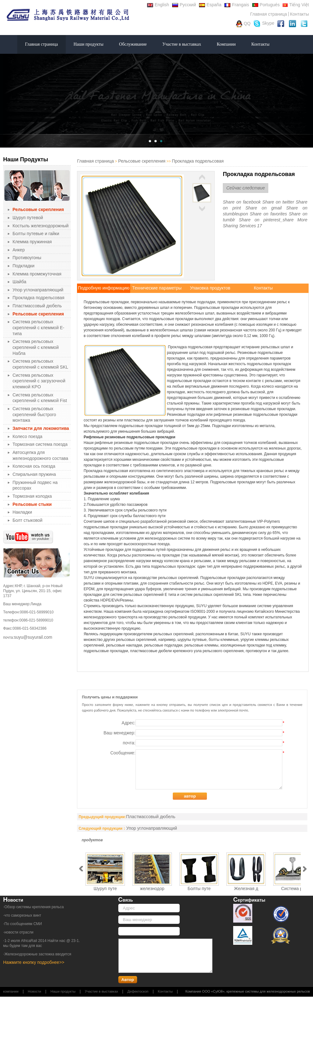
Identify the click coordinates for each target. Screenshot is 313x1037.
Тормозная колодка (32, 496)
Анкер (19, 249)
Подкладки (23, 265)
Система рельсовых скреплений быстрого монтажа (34, 414)
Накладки (22, 512)
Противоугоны (27, 257)
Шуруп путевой (28, 217)
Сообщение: (197, 769)
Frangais (236, 4)
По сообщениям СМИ (23, 924)
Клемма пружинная (32, 241)
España (210, 4)
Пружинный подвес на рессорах (35, 485)
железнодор (152, 888)
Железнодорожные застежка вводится (37, 954)
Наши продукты (88, 44)
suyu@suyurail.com (33, 637)
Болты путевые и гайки (36, 233)
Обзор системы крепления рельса (34, 907)
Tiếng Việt (296, 4)
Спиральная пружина (34, 474)
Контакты (299, 14)
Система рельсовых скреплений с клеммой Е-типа (38, 327)
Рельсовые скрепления (141, 161)
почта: (203, 742)
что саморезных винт (22, 915)
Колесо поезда (27, 436)
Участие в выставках (181, 44)
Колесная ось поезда (34, 466)
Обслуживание (132, 44)
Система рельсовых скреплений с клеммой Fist (40, 397)
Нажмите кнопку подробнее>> (33, 962)
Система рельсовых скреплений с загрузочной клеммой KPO (39, 381)
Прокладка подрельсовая (38, 297)
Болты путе (199, 888)
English (158, 4)
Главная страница (268, 14)
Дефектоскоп (137, 991)
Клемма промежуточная (37, 273)
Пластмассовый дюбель (37, 305)
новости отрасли (18, 932)
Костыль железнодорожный (41, 225)
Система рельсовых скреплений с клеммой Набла (36, 347)
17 (259, 225)
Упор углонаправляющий (38, 289)
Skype (264, 23)
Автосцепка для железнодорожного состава (40, 455)
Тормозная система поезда (40, 444)
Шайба (19, 281)
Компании (226, 44)
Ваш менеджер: (194, 732)
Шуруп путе (105, 888)
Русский (184, 4)
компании (10, 991)
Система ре (293, 888)
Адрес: (203, 722)
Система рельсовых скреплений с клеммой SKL (40, 364)
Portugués (266, 4)
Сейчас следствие (245, 187)
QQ (243, 23)
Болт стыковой (28, 520)
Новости (34, 991)
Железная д (246, 888)
